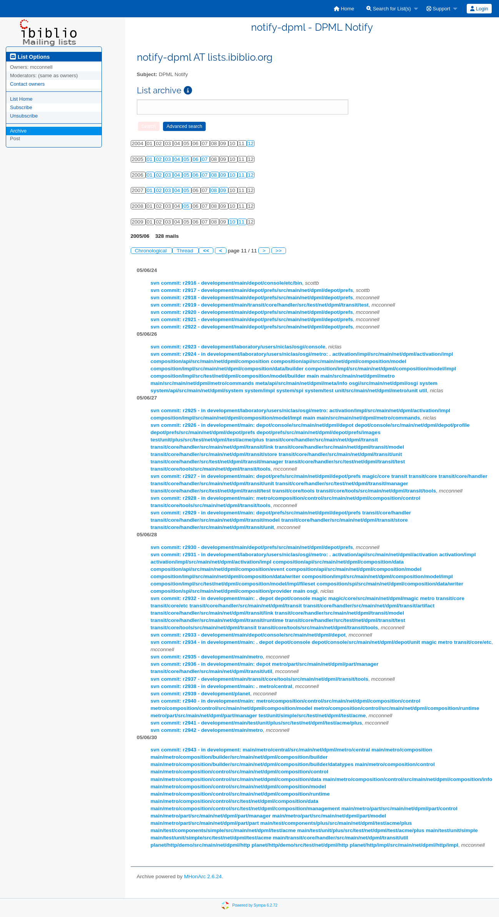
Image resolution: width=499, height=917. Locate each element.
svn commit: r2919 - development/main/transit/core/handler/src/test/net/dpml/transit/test (260, 305)
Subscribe (21, 107)
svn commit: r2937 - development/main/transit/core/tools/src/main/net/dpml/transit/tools (260, 679)
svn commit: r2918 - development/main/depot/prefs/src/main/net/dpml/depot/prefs (252, 297)
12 (251, 143)
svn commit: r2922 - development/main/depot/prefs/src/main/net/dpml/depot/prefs (252, 327)
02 (159, 159)
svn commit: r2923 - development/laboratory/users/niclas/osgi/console (238, 347)
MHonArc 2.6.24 (203, 876)
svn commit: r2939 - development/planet (200, 693)
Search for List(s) (388, 9)
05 (187, 159)
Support (438, 9)
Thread (185, 251)
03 (168, 159)
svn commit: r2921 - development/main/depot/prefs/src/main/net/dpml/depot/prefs (252, 319)
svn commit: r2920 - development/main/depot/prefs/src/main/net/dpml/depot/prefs (252, 312)
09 (224, 175)
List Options (30, 57)
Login (479, 9)
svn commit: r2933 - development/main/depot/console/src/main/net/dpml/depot (248, 635)
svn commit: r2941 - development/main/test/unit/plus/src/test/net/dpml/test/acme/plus (256, 723)
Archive (18, 131)
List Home (21, 99)
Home (344, 9)
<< (206, 251)
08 (214, 175)
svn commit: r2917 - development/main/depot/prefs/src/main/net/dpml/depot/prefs (252, 290)
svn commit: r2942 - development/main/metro (207, 730)
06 (196, 159)
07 (205, 159)
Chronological (151, 251)
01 (150, 159)
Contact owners (27, 84)
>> (279, 251)
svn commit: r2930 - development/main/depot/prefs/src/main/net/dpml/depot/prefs (252, 547)
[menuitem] (344, 8)
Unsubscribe (24, 116)
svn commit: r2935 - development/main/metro (207, 657)
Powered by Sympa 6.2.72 (254, 905)
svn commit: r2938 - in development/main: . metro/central (222, 686)
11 (242, 175)
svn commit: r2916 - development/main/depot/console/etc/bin (226, 283)
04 (177, 159)
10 (233, 175)
